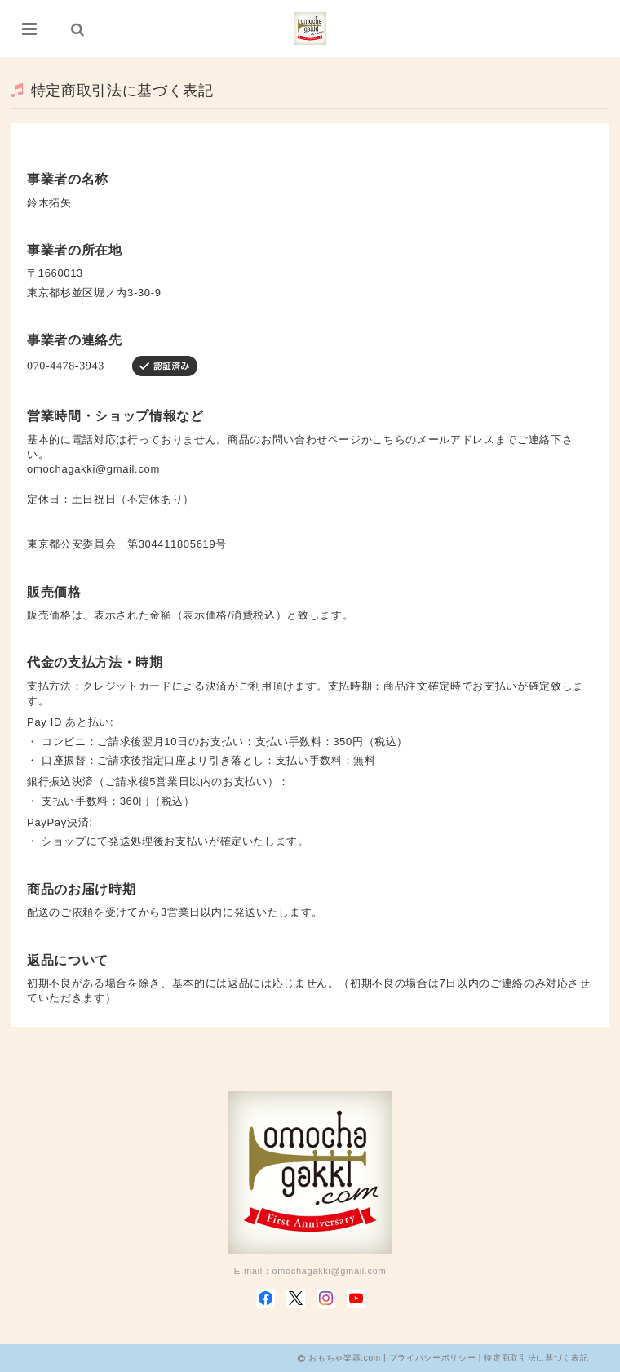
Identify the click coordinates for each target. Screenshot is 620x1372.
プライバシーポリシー (432, 1357)
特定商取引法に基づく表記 (536, 1357)
